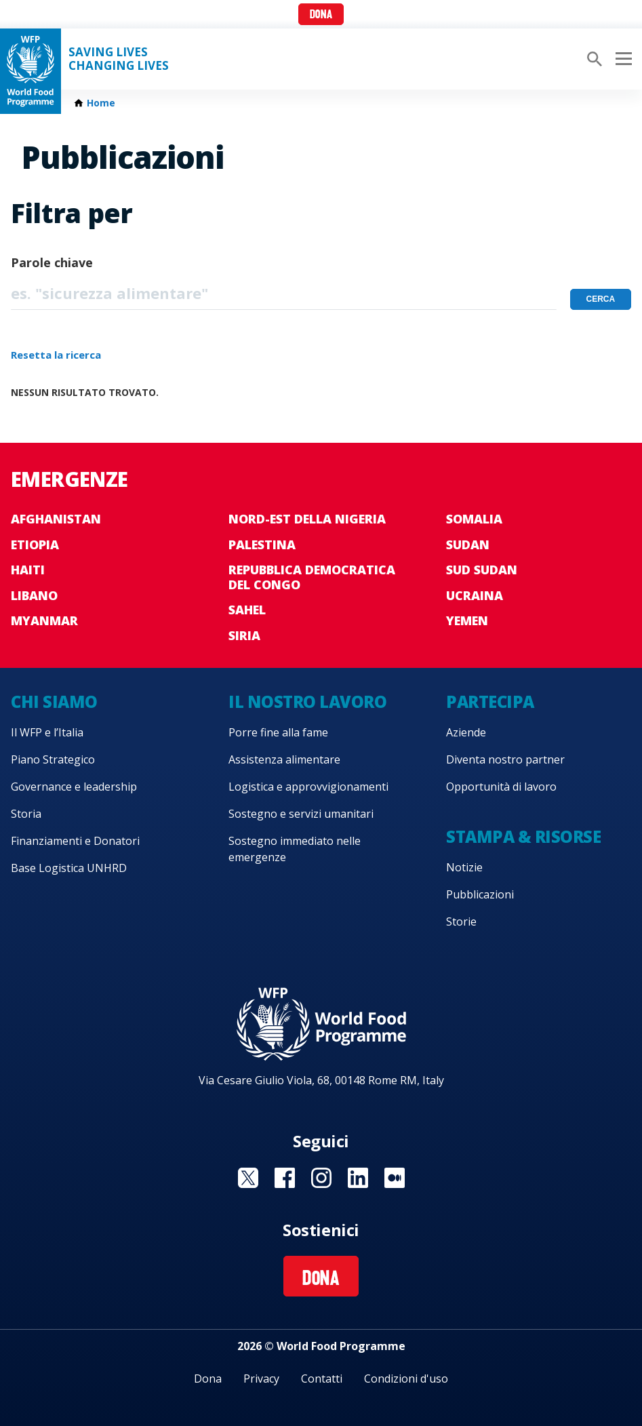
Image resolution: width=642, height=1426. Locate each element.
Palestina (262, 544)
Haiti (28, 569)
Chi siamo (54, 701)
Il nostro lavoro (307, 701)
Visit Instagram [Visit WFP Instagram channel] (321, 1178)
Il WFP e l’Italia (47, 732)
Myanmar (44, 620)
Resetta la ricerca (56, 354)
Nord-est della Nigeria (307, 519)
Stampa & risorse (523, 836)
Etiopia (35, 544)
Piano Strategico (53, 759)
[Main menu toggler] (621, 59)
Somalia (474, 519)
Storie (461, 921)
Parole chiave (52, 262)
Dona (321, 15)
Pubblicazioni (480, 894)
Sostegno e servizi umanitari (301, 813)
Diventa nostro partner (505, 759)
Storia (26, 813)
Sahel (247, 609)
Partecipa (490, 701)
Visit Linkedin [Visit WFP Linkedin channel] (358, 1178)
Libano (34, 595)
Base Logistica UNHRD (69, 867)
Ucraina (474, 595)
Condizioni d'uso (406, 1378)
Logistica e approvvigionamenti (308, 786)
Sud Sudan (481, 569)
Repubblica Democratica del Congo (311, 577)
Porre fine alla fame (278, 732)
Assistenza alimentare (284, 759)
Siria (244, 635)
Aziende (466, 732)
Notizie (464, 867)
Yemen (467, 620)
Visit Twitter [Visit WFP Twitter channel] (248, 1178)
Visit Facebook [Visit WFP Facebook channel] (285, 1178)
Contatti (321, 1378)
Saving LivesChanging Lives (118, 59)
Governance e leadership (74, 786)
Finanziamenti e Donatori (75, 840)
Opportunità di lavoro (501, 786)
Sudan (467, 544)
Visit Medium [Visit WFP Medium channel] (394, 1178)
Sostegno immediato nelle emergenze (294, 849)
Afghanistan (56, 519)
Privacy (261, 1378)
